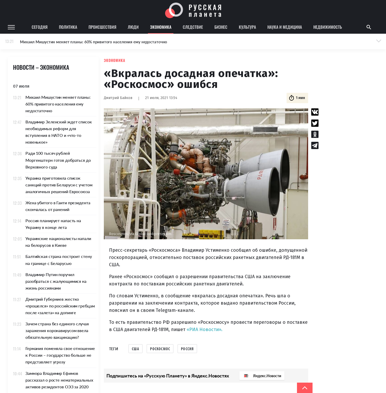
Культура (247, 27)
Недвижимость (327, 27)
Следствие (193, 27)
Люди (133, 27)
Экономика (160, 27)
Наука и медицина (284, 27)
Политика (68, 27)
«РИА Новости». (204, 329)
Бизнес (220, 27)
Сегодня (40, 27)
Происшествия (102, 27)
